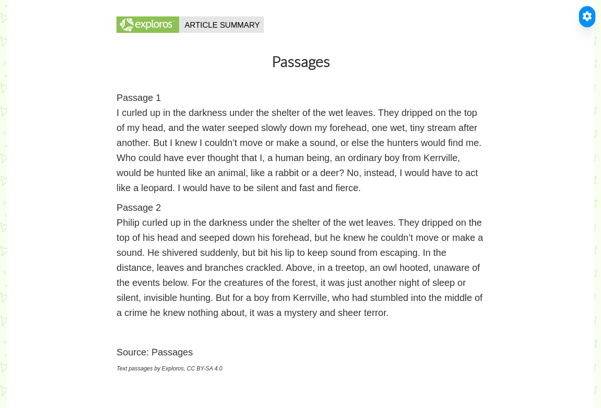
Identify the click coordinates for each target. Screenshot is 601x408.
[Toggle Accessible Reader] (587, 16)
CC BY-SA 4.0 (204, 368)
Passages (172, 352)
